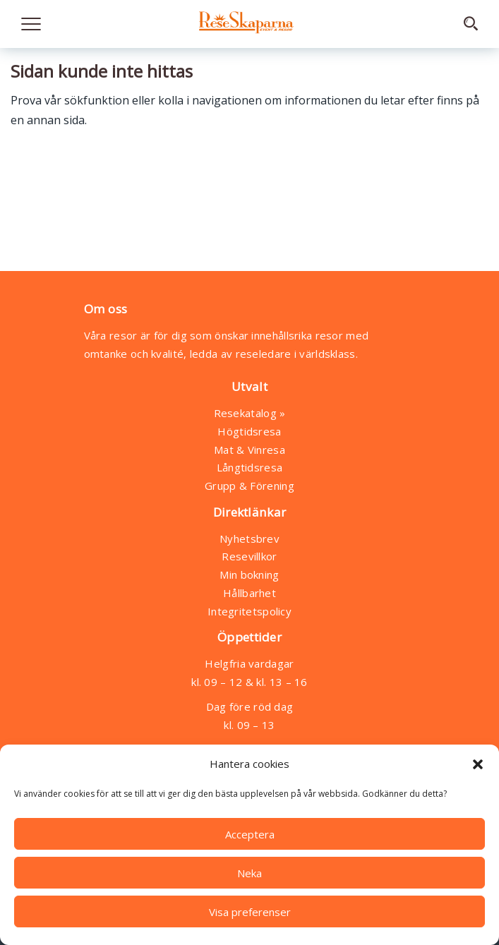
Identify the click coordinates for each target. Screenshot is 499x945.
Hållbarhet (249, 593)
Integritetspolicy (249, 611)
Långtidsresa (250, 467)
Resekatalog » (250, 413)
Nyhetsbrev (249, 538)
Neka (249, 873)
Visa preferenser (250, 912)
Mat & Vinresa (249, 450)
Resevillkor (249, 556)
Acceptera (250, 834)
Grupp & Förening (249, 485)
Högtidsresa (249, 431)
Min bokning (249, 574)
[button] (478, 764)
